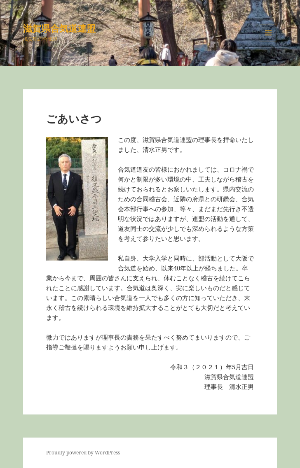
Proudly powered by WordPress (83, 452)
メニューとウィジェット (268, 41)
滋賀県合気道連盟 (59, 28)
